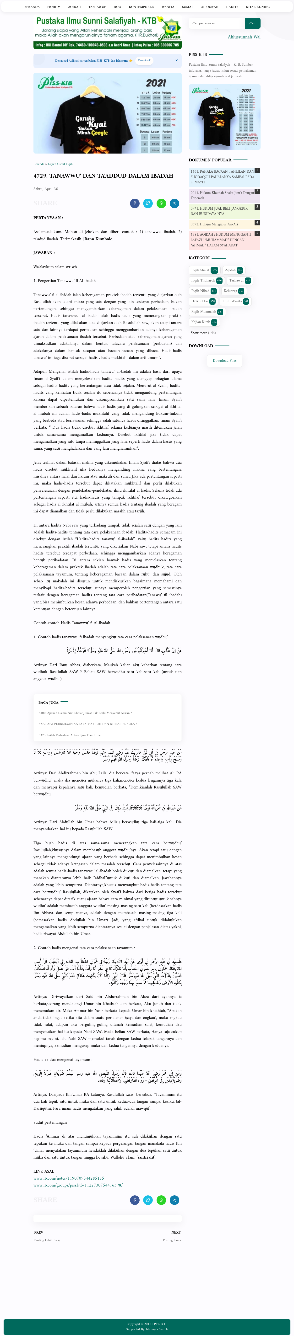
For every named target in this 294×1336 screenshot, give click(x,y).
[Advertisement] (107, 1284)
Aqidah (74, 7)
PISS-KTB (198, 55)
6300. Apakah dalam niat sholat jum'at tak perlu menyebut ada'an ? (85, 713)
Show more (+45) (203, 333)
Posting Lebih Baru (47, 1240)
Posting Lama (172, 1240)
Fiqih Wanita (236, 301)
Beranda (32, 7)
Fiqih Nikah (204, 291)
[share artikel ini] (135, 203)
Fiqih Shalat (204, 270)
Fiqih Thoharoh (207, 280)
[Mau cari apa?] (217, 23)
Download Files (225, 360)
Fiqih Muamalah (207, 312)
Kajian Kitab (204, 322)
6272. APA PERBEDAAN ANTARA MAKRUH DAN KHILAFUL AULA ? (87, 724)
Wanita (168, 7)
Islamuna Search (157, 1329)
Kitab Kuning (258, 7)
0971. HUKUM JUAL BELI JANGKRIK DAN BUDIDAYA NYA (219, 212)
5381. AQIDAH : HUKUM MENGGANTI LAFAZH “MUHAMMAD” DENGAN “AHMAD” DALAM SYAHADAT (221, 240)
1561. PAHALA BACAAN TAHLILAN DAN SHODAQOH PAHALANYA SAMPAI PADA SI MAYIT (222, 177)
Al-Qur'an (209, 7)
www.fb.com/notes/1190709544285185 (68, 1178)
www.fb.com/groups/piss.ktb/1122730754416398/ (78, 1185)
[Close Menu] (176, 61)
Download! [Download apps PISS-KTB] (144, 60)
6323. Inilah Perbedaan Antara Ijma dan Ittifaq (70, 735)
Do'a (117, 7)
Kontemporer (141, 7)
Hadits (232, 7)
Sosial (187, 7)
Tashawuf (97, 7)
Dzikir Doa (203, 301)
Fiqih (54, 7)
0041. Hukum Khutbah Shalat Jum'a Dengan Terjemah (222, 196)
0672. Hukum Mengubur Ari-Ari (214, 224)
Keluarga (234, 291)
